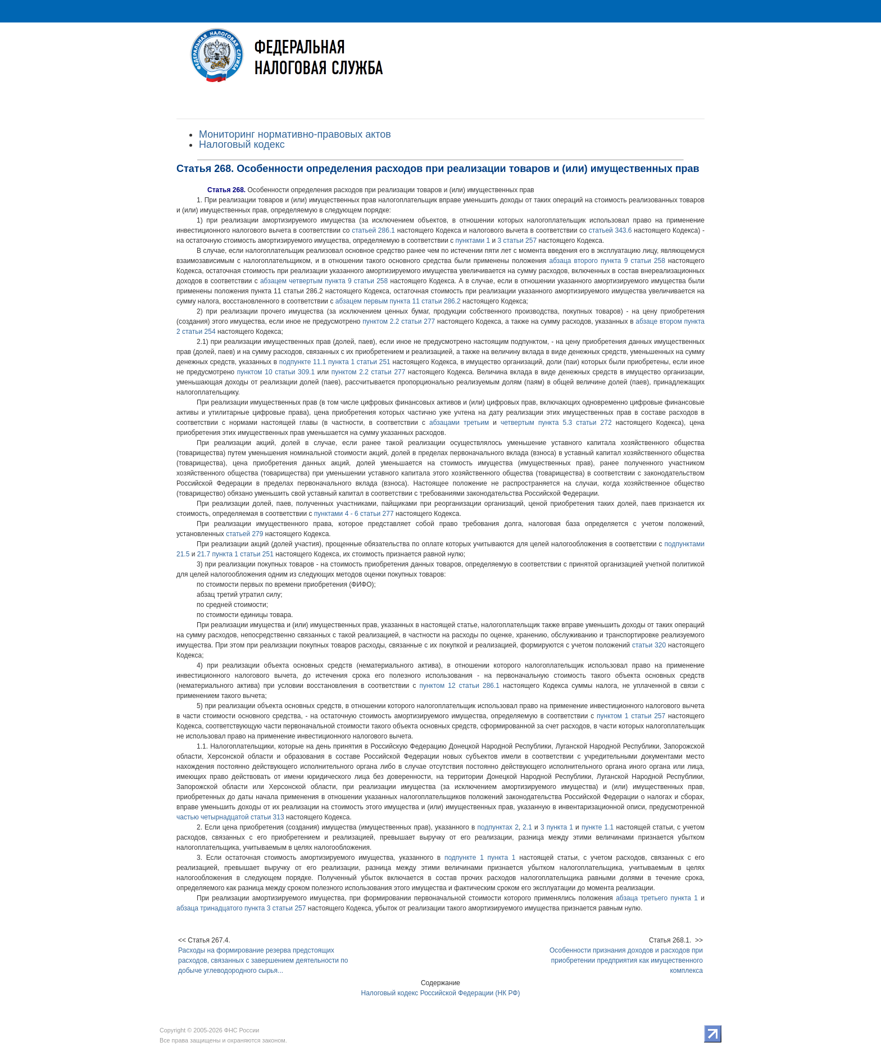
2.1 (527, 827)
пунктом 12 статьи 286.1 (459, 686)
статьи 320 (649, 645)
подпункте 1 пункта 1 (480, 858)
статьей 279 (244, 534)
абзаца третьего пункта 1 (657, 898)
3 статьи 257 (517, 240)
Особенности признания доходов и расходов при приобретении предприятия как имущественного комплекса (626, 960)
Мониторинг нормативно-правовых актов (295, 134)
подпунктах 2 (498, 827)
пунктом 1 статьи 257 (631, 716)
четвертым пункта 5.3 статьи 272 (556, 423)
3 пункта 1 (557, 827)
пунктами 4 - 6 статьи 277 (354, 514)
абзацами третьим (459, 423)
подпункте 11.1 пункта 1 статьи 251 (334, 362)
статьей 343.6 (610, 230)
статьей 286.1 (373, 230)
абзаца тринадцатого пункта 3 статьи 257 (241, 908)
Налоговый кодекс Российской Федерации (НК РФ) (440, 993)
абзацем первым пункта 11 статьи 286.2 (398, 301)
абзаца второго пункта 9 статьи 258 (607, 261)
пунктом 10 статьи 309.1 (276, 372)
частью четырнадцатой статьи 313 (230, 817)
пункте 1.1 (598, 827)
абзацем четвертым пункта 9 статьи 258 (324, 281)
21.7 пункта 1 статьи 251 (235, 554)
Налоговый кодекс (242, 144)
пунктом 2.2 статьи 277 (398, 321)
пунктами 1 (473, 240)
